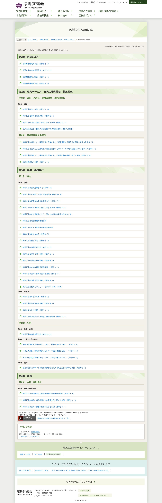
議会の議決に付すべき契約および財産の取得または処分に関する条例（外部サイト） (55, 368)
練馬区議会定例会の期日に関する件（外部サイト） (42, 201)
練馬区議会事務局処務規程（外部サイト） (39, 303)
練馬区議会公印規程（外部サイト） (36, 310)
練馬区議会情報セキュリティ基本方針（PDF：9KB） (43, 287)
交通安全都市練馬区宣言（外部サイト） (38, 70)
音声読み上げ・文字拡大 (87, 2)
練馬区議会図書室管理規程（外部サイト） (39, 280)
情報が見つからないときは (79, 482)
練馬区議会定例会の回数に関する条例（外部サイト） (43, 194)
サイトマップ (122, 2)
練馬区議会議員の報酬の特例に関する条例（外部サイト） (45, 407)
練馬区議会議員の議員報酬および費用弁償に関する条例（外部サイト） (50, 400)
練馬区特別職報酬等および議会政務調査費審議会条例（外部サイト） (49, 393)
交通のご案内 (84, 491)
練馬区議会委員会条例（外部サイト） (37, 234)
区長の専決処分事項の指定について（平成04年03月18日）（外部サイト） (51, 351)
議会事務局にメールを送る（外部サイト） (95, 495)
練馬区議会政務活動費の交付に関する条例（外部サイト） (45, 208)
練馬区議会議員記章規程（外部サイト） (38, 247)
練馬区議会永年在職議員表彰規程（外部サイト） (41, 267)
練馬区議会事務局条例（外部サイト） (37, 297)
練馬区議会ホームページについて (63, 40)
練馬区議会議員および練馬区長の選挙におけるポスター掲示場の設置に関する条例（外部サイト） (60, 149)
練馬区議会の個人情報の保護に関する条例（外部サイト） (45, 122)
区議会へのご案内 (41, 470)
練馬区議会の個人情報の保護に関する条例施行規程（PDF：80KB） (48, 129)
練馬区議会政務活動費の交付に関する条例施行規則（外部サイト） (48, 214)
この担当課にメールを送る (29, 436)
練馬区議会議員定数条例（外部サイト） (38, 188)
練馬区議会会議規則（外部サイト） (36, 241)
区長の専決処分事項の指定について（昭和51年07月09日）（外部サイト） (51, 344)
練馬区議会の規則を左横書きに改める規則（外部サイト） (45, 317)
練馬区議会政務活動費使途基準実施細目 (38, 227)
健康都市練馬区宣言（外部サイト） (36, 77)
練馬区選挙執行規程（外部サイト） (36, 162)
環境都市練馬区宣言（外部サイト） (36, 83)
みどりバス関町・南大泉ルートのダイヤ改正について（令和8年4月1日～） (80, 470)
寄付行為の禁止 (25, 470)
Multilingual (102, 2)
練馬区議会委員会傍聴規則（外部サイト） (39, 116)
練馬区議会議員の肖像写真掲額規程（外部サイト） (42, 274)
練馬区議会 (44, 40)
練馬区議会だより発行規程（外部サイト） (39, 254)
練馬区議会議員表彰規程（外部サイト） (38, 334)
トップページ (32, 40)
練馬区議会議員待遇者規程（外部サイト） (39, 260)
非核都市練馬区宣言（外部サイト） (36, 64)
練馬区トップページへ (137, 2)
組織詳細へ (35, 432)
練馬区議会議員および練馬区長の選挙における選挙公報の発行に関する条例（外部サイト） (57, 155)
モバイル (112, 2)
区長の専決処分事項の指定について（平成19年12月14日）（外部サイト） (51, 358)
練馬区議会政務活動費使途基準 (34, 221)
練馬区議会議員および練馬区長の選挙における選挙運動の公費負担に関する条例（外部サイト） (59, 142)
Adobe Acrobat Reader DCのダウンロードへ (44, 418)
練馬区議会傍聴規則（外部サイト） (36, 109)
